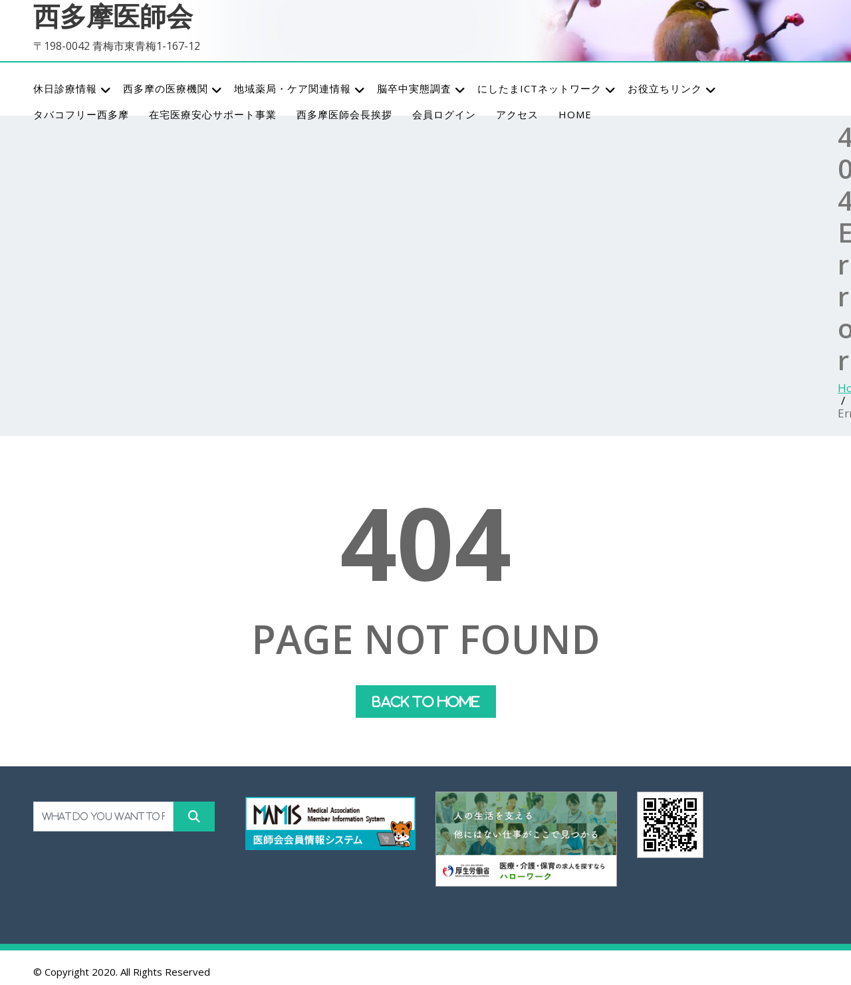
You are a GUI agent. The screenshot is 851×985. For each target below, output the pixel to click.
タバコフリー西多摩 (81, 114)
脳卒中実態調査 (421, 89)
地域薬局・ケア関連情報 (300, 89)
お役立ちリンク (672, 89)
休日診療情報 (72, 89)
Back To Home (425, 702)
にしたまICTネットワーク (546, 89)
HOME (575, 114)
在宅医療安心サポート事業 (213, 114)
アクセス (517, 114)
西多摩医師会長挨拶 (344, 114)
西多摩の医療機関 (173, 89)
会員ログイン (444, 114)
